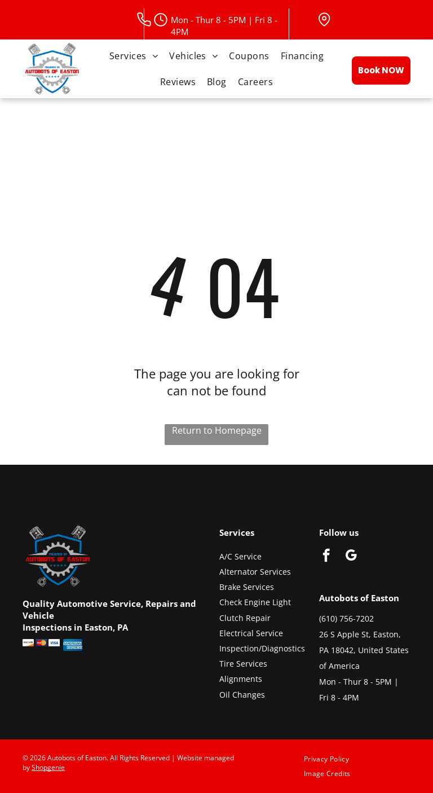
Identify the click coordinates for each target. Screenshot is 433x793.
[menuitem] (134, 56)
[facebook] (326, 556)
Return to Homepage (217, 430)
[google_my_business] (351, 556)
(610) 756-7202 (346, 618)
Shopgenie (48, 767)
